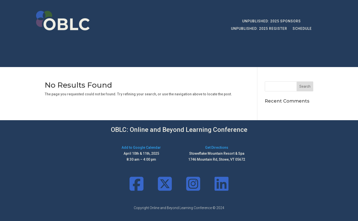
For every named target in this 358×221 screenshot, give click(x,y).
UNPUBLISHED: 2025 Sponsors (271, 21)
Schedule (302, 29)
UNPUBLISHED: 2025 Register (259, 29)
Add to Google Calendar (141, 147)
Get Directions (216, 147)
